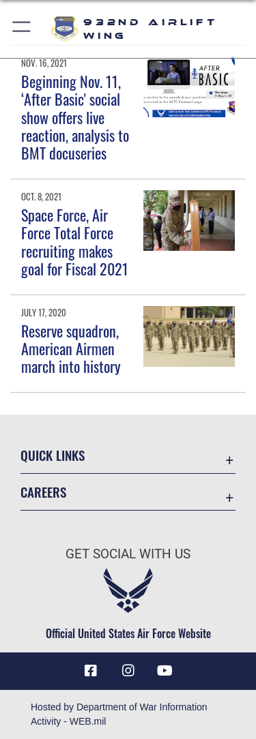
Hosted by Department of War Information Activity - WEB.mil (119, 714)
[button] (22, 29)
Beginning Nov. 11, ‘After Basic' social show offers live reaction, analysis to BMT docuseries (75, 117)
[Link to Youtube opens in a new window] (165, 671)
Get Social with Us (128, 554)
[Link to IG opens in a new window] (128, 671)
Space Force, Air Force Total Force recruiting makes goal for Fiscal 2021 (74, 242)
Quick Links (52, 455)
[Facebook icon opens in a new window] (91, 671)
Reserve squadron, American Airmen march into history (71, 349)
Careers (43, 492)
